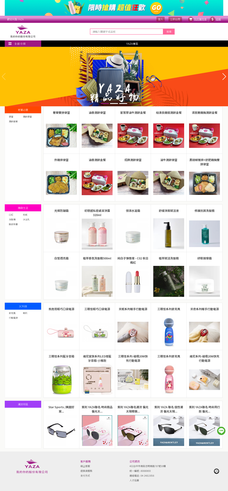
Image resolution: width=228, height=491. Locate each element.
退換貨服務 (86, 471)
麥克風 (12, 313)
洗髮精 (12, 219)
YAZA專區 (132, 44)
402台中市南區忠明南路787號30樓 (148, 466)
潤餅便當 (27, 116)
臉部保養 (13, 224)
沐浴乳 (26, 219)
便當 (11, 116)
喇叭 (25, 313)
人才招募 (134, 480)
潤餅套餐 (13, 121)
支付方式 (85, 475)
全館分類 (17, 44)
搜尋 (168, 31)
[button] (224, 76)
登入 (160, 19)
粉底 (25, 214)
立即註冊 (175, 19)
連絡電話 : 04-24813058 (142, 475)
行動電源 (13, 317)
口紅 (11, 214)
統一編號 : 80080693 (140, 471)
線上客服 (85, 466)
